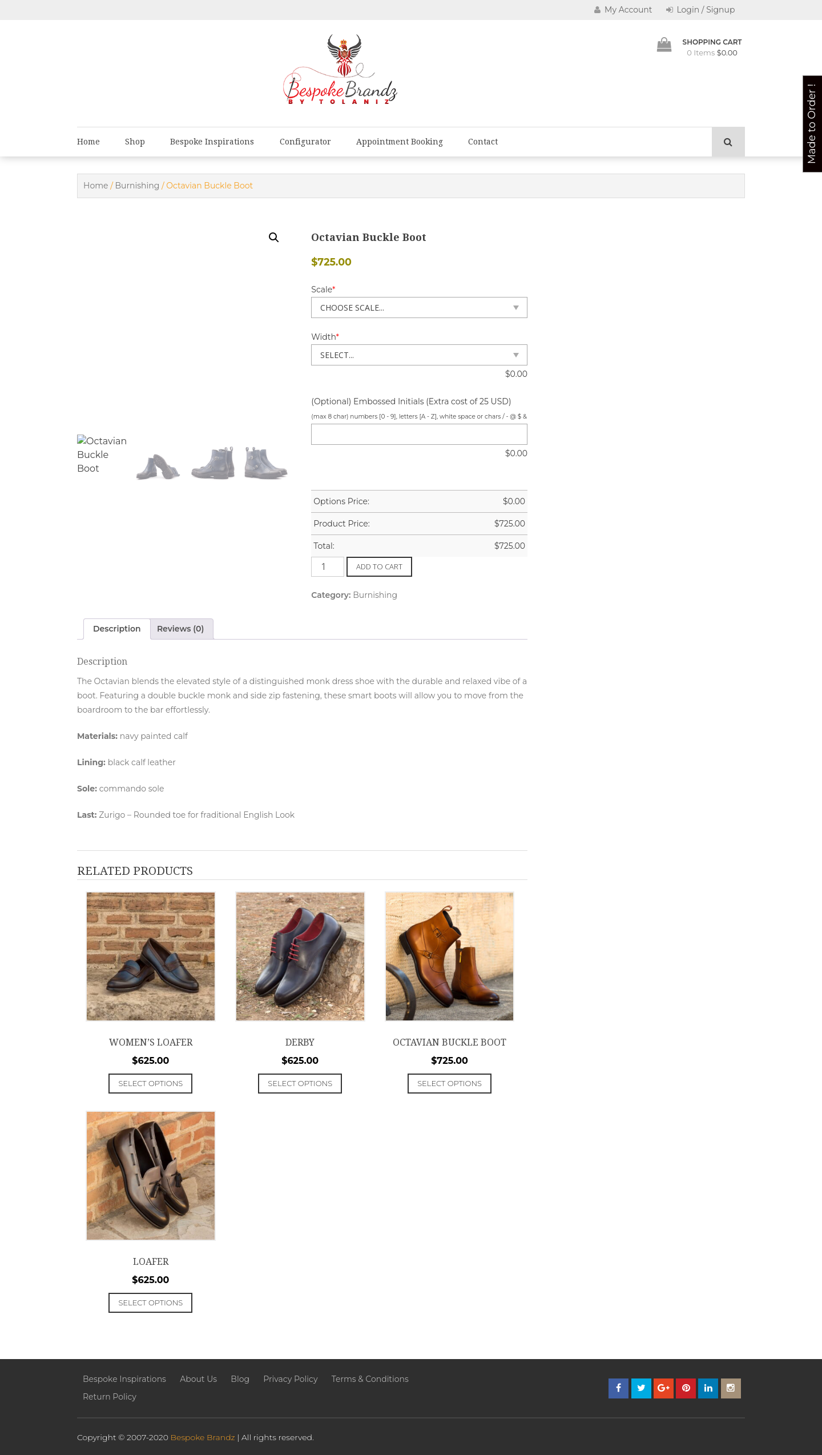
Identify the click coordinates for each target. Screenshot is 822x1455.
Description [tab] (117, 629)
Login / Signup (700, 10)
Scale (323, 289)
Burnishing (137, 185)
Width (325, 337)
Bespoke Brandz (203, 1437)
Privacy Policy (290, 1379)
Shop (135, 141)
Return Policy (109, 1397)
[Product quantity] (327, 567)
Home (88, 141)
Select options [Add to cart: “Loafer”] (150, 1302)
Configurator (305, 141)
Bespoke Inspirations (212, 141)
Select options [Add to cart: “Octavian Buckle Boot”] (449, 1083)
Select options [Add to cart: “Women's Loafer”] (150, 1083)
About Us (198, 1379)
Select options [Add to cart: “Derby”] (300, 1083)
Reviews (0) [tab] (180, 629)
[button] (274, 237)
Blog (240, 1379)
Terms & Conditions (370, 1379)
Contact (483, 141)
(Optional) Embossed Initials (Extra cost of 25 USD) (411, 401)
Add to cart (379, 566)
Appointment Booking (399, 141)
